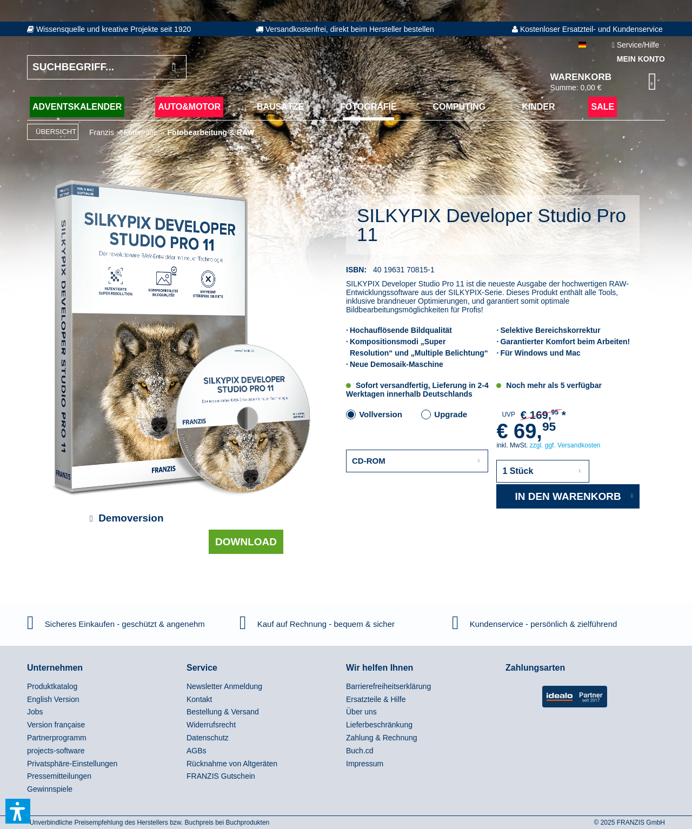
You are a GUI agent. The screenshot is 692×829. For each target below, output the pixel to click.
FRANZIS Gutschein (221, 776)
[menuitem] (104, 686)
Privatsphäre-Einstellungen (72, 763)
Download (246, 541)
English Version (53, 699)
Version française (56, 724)
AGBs (197, 750)
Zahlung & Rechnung (381, 737)
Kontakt (199, 699)
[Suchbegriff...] (107, 67)
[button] (17, 811)
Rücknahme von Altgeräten (232, 763)
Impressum (364, 763)
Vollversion (380, 414)
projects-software (56, 750)
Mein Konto (641, 59)
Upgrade (450, 414)
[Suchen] (174, 67)
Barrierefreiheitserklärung (388, 686)
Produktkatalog (52, 686)
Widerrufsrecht (211, 724)
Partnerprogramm (56, 737)
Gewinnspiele (49, 789)
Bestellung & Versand (223, 711)
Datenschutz (208, 737)
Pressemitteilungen (59, 776)
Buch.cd (360, 750)
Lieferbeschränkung (379, 724)
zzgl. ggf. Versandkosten (565, 445)
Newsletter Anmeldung (224, 686)
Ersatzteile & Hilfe (375, 699)
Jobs (35, 711)
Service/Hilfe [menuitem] (636, 45)
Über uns (361, 711)
